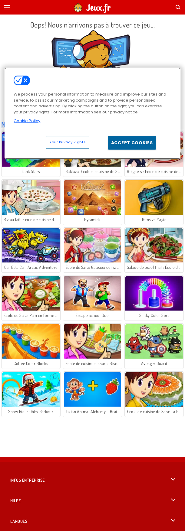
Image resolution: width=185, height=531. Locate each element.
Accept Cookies (132, 143)
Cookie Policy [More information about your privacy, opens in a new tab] (27, 121)
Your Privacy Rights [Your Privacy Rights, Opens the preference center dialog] (67, 142)
